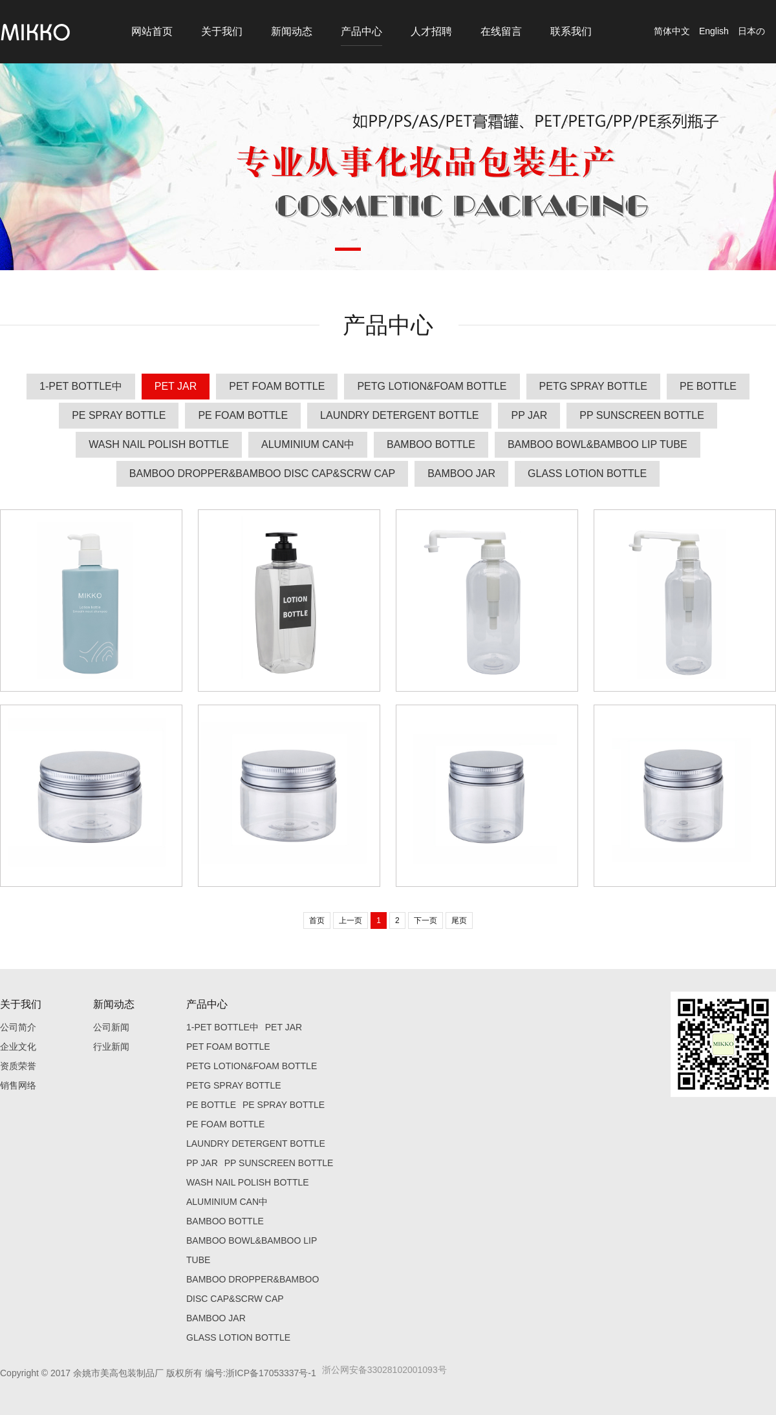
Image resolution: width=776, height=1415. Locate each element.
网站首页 (152, 31)
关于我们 (221, 31)
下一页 (425, 920)
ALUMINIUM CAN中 (307, 444)
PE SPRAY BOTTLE (119, 415)
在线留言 (501, 31)
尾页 (459, 920)
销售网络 (18, 1085)
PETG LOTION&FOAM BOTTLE (431, 386)
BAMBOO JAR (461, 473)
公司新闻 (111, 1027)
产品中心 (361, 31)
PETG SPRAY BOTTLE (593, 386)
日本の (751, 31)
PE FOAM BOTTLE (243, 415)
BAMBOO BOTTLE (431, 444)
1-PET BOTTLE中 (80, 386)
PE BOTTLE (708, 386)
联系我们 (571, 31)
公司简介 (18, 1027)
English (714, 31)
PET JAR (176, 386)
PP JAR (529, 415)
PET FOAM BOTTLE (277, 386)
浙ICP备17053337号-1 (271, 1373)
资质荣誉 (18, 1066)
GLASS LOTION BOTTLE (587, 473)
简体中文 (672, 31)
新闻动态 (291, 31)
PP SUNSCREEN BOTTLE (641, 415)
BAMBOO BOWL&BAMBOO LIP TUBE (597, 444)
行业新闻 (111, 1046)
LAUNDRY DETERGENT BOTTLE (399, 415)
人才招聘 (431, 31)
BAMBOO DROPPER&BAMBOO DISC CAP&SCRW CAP (262, 473)
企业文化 (18, 1046)
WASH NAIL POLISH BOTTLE (159, 444)
